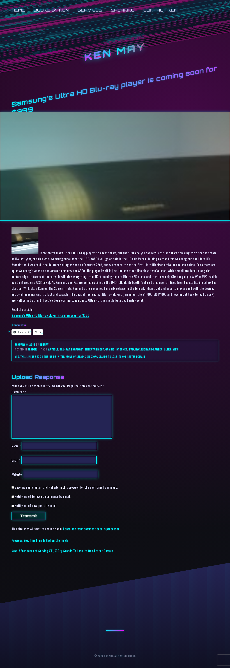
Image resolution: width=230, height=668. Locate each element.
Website (17, 474)
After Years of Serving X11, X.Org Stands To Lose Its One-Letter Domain (101, 356)
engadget (77, 349)
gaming (109, 349)
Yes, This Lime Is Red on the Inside (35, 356)
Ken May (115, 52)
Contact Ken (160, 10)
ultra (168, 349)
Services (90, 10)
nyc (137, 349)
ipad (131, 349)
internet (121, 349)
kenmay (44, 344)
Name (16, 445)
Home (18, 10)
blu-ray (64, 349)
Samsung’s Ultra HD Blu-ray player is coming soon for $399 (50, 315)
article (53, 349)
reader (32, 349)
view (175, 349)
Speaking (123, 10)
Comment (19, 391)
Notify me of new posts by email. (36, 505)
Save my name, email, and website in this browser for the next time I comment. (66, 487)
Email (16, 460)
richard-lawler (152, 349)
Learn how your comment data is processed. (91, 528)
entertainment (94, 349)
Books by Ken (51, 10)
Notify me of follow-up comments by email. (43, 496)
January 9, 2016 (25, 344)
